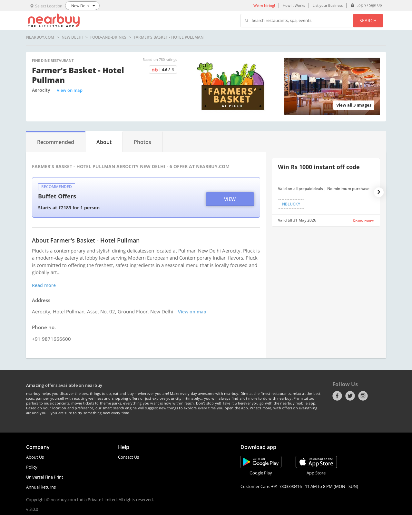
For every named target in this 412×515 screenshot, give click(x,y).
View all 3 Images (353, 105)
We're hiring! (264, 5)
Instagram (363, 396)
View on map (70, 90)
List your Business (328, 5)
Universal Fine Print (44, 477)
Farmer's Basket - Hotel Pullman (168, 37)
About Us (35, 457)
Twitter (350, 396)
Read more (44, 285)
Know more (363, 221)
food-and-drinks (108, 37)
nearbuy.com (40, 37)
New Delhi (72, 37)
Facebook (337, 396)
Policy (31, 467)
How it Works (294, 5)
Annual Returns (41, 487)
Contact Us (128, 457)
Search (368, 20)
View (230, 199)
